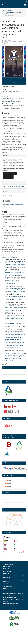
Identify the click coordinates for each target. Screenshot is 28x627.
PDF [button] (14, 82)
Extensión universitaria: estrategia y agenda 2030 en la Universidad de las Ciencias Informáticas (15, 263)
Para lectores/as (8, 497)
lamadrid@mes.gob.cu (12, 597)
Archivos (10, 10)
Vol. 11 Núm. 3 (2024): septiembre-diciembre (13, 186)
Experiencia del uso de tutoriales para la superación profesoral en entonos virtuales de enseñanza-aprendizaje (15, 320)
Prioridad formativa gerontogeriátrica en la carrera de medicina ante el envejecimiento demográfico (15, 290)
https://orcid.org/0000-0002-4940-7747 (11, 101)
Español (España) (8, 376)
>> (12, 360)
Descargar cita (8, 177)
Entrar (25, 1)
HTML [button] (14, 79)
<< (2, 360)
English (6, 373)
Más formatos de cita (10, 173)
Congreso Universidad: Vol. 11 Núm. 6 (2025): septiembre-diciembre (14, 347)
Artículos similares (9, 257)
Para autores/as (8, 501)
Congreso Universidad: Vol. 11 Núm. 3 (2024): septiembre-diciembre (14, 299)
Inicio (4, 10)
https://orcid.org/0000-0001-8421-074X (11, 108)
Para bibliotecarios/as (9, 504)
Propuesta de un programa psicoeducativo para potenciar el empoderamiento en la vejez (15, 296)
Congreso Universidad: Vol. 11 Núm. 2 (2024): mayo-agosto (14, 323)
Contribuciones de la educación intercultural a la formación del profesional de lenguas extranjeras (15, 272)
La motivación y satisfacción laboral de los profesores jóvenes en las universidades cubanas (15, 344)
